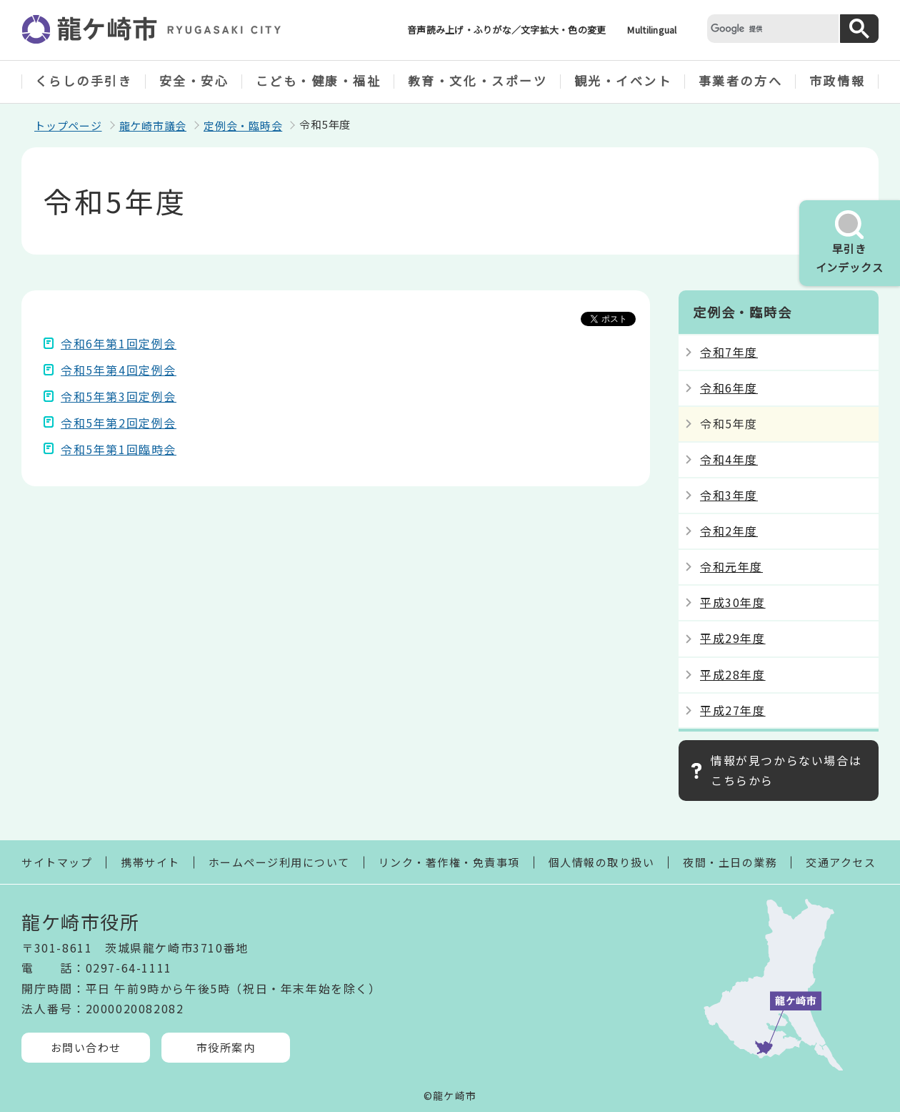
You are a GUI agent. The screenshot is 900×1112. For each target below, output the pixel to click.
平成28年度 (733, 674)
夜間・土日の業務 (730, 862)
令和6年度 (729, 387)
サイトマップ (56, 862)
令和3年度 (729, 494)
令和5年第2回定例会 (118, 422)
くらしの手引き (84, 80)
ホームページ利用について (279, 862)
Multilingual (651, 29)
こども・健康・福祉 (318, 80)
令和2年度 (729, 530)
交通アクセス (841, 862)
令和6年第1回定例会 (118, 343)
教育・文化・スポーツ (478, 80)
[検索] (771, 28)
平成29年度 (733, 637)
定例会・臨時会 (243, 125)
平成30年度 (733, 602)
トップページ (68, 125)
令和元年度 (731, 566)
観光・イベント (623, 80)
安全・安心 (194, 80)
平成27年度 (733, 710)
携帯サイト (150, 862)
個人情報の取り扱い (602, 862)
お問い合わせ (86, 1047)
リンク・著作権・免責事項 (449, 862)
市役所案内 (226, 1047)
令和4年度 (729, 459)
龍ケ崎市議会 (153, 125)
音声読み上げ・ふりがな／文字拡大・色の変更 (506, 29)
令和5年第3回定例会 (118, 396)
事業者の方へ (740, 80)
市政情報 (837, 80)
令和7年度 (729, 351)
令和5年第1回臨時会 (118, 449)
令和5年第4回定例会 (118, 369)
